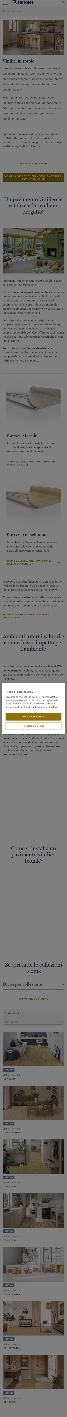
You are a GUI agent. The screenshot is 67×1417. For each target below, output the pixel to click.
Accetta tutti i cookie (34, 717)
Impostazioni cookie (33, 726)
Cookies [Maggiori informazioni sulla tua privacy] (53, 707)
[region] (33, 708)
